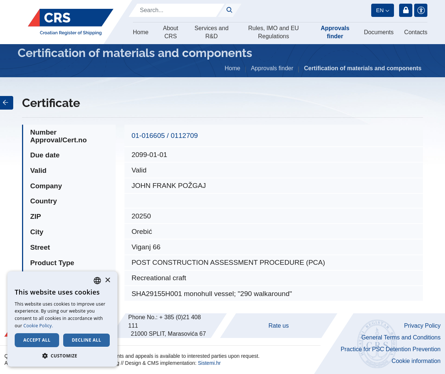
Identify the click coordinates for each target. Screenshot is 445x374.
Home (141, 32)
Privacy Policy (422, 326)
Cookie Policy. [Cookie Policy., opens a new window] (38, 326)
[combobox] (97, 280)
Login (405, 10)
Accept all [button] (37, 340)
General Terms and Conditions (401, 337)
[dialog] (62, 319)
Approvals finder (335, 32)
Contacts (415, 32)
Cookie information (416, 361)
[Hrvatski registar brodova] (70, 22)
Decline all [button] (86, 340)
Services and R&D (212, 32)
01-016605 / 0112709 (164, 135)
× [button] (107, 280)
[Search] (176, 10)
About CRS (170, 32)
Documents (379, 32)
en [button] (380, 10)
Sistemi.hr (209, 363)
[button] (62, 355)
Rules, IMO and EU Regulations (273, 32)
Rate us (278, 326)
